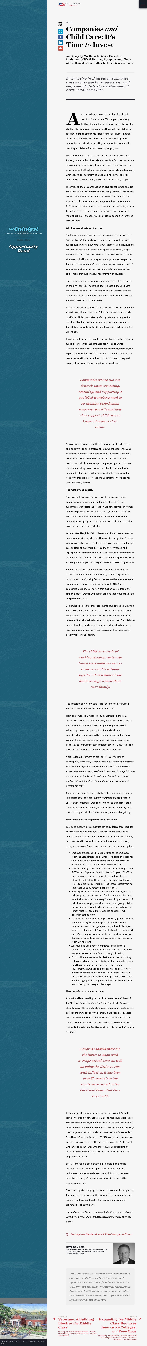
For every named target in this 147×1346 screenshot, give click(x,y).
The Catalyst (99, 1234)
